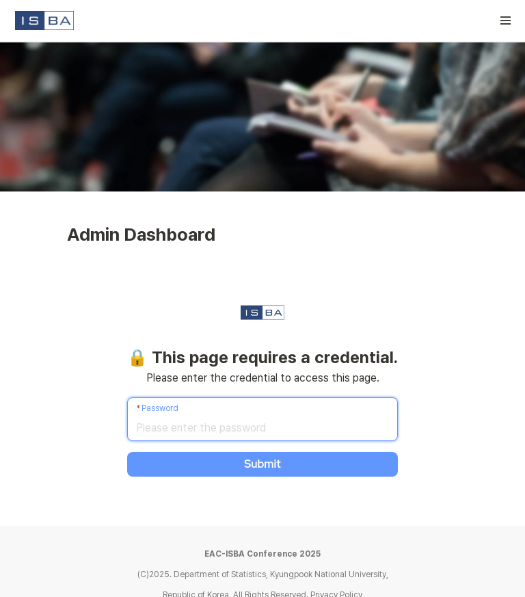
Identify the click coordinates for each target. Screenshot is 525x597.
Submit (262, 464)
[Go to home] (44, 20)
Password (160, 408)
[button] (505, 20)
